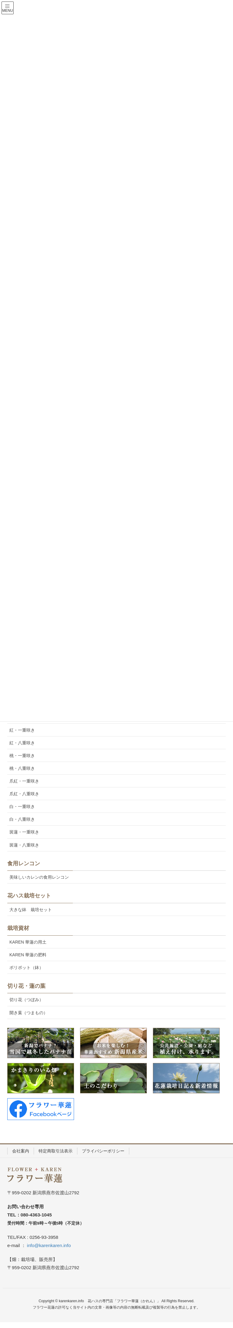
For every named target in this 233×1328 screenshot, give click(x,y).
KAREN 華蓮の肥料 (27, 954)
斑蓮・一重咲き (24, 832)
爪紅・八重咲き (24, 793)
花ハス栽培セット (29, 896)
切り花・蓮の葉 (26, 986)
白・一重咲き (22, 806)
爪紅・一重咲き (24, 781)
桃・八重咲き (22, 768)
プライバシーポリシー (103, 1151)
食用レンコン (23, 863)
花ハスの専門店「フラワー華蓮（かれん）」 (124, 1301)
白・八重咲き (22, 819)
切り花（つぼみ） (26, 999)
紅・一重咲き (22, 730)
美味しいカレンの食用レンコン (39, 877)
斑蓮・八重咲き (24, 845)
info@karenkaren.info (49, 1245)
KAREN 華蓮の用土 (27, 942)
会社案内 (20, 1151)
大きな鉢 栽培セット (30, 909)
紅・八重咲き (22, 742)
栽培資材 (18, 928)
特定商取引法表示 (56, 1151)
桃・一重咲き (22, 755)
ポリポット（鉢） (26, 967)
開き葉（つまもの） (28, 1012)
